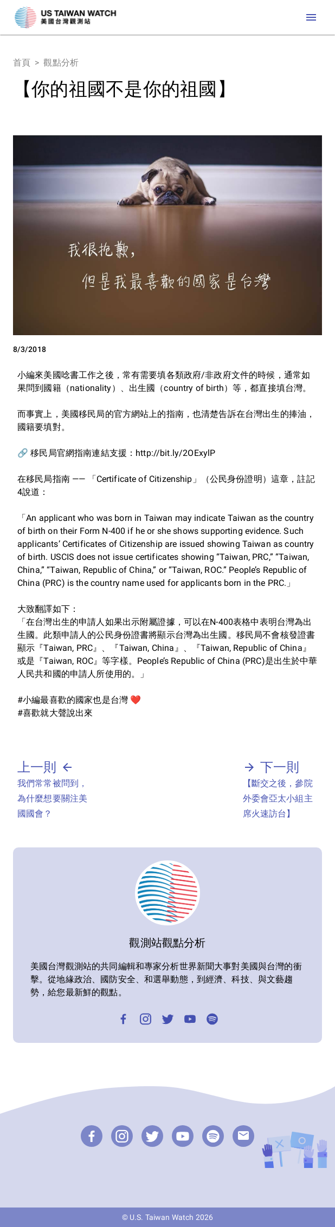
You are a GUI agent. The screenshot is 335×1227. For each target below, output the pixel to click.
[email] (243, 1136)
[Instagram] (145, 1019)
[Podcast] (212, 1019)
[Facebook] (123, 1019)
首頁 (21, 62)
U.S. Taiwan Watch (162, 1217)
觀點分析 (61, 62)
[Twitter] (168, 1019)
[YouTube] (190, 1019)
